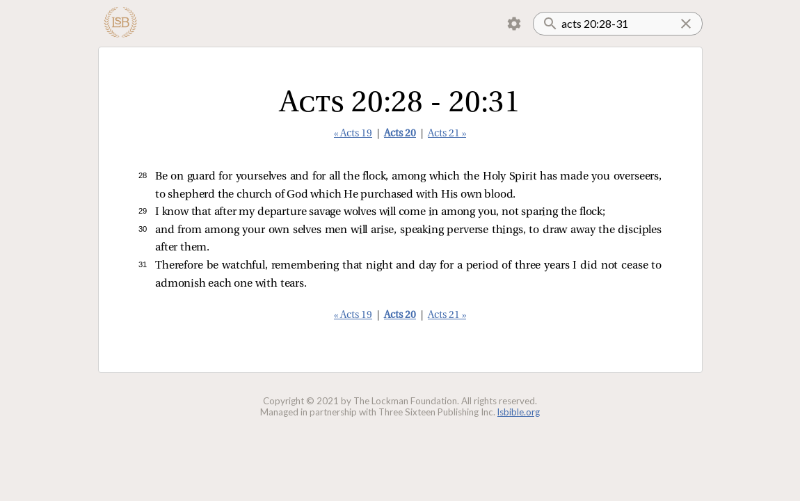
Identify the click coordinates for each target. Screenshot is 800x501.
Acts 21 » (447, 134)
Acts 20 (400, 134)
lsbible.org (518, 412)
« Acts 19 (353, 134)
